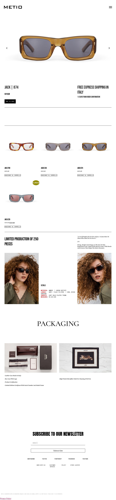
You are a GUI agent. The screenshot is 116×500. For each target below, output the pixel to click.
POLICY (64, 465)
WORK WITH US (41, 465)
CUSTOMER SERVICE (52, 466)
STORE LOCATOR (75, 465)
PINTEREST (58, 459)
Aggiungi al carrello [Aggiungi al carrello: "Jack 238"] (49, 175)
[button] (7, 48)
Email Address (39, 439)
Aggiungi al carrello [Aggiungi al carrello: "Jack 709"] (13, 175)
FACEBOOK (71, 459)
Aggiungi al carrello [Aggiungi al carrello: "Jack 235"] (13, 227)
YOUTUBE (85, 459)
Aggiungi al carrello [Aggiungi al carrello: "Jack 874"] (85, 175)
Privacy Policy (5, 499)
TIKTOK (44, 459)
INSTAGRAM (30, 459)
